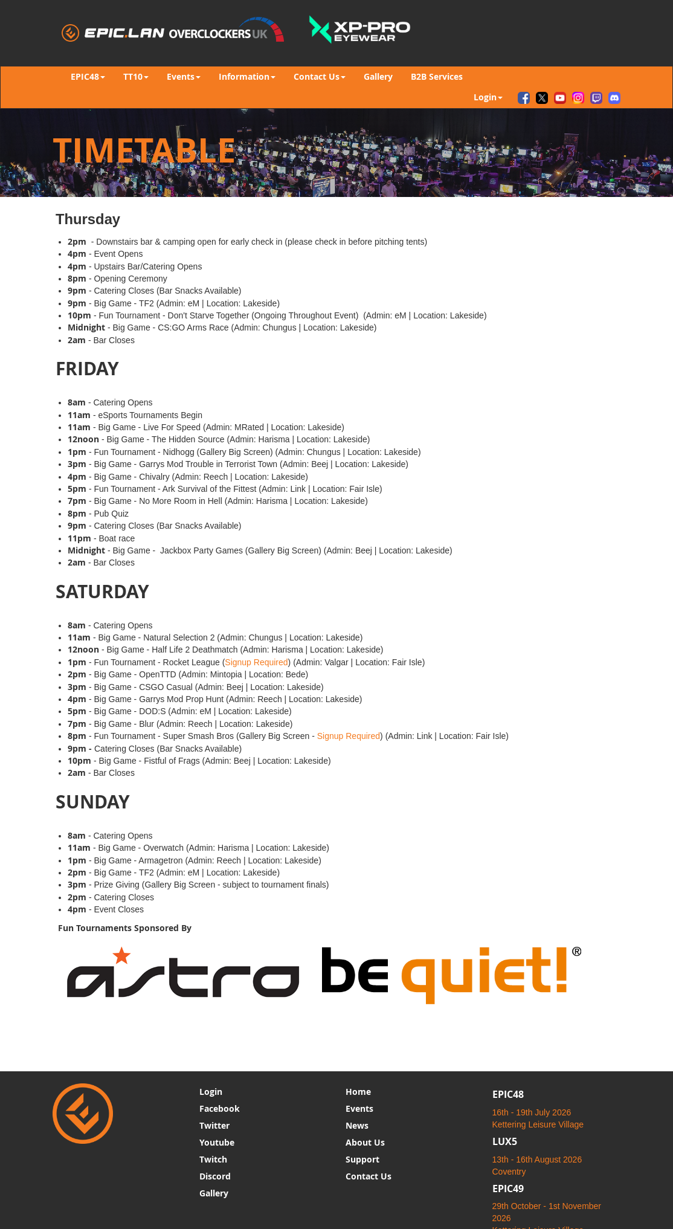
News (357, 1125)
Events (359, 1108)
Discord (215, 1176)
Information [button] (247, 76)
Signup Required (256, 662)
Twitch (213, 1159)
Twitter (214, 1125)
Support (362, 1159)
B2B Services (437, 76)
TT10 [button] (136, 76)
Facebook (219, 1108)
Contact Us (368, 1176)
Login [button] (488, 97)
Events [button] (184, 76)
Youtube (216, 1142)
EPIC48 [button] (88, 76)
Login (210, 1091)
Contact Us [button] (320, 76)
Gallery (378, 76)
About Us (365, 1142)
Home (358, 1091)
